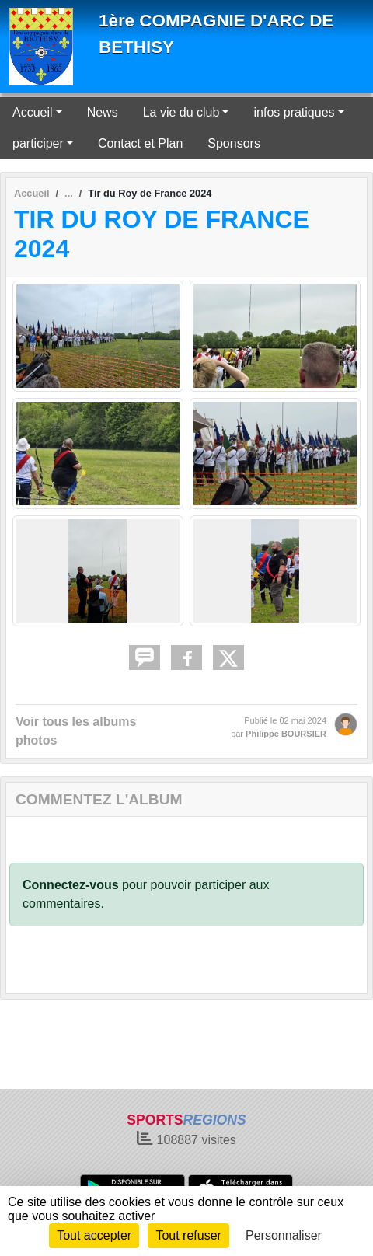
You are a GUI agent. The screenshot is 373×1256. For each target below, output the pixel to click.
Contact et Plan (140, 143)
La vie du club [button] (181, 112)
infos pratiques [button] (293, 112)
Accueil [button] (32, 112)
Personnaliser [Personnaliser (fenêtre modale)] (284, 1235)
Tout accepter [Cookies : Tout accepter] (94, 1235)
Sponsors (233, 143)
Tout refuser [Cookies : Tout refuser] (188, 1235)
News (102, 112)
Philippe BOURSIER (286, 733)
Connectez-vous (71, 884)
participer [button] (38, 143)
